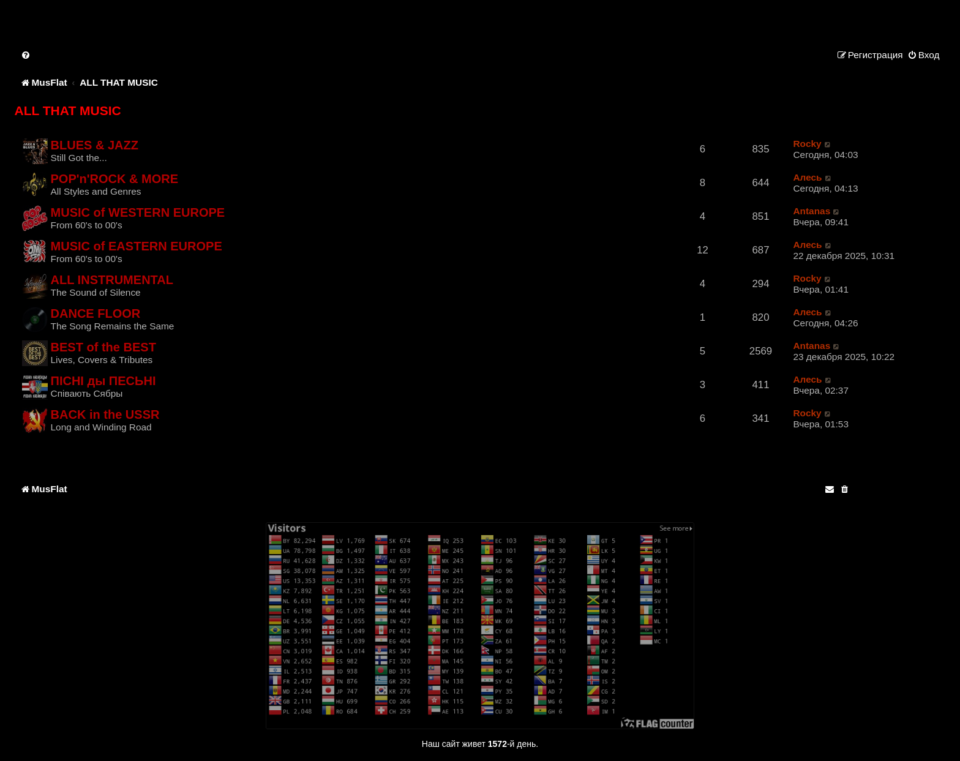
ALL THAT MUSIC (68, 110)
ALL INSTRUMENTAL (112, 280)
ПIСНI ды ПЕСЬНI (103, 381)
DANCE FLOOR (96, 313)
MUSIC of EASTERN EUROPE (136, 246)
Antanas (811, 211)
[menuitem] (26, 55)
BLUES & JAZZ (94, 145)
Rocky (807, 143)
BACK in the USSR (105, 414)
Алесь (807, 177)
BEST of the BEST (103, 347)
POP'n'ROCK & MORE (115, 179)
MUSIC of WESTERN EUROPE (138, 212)
